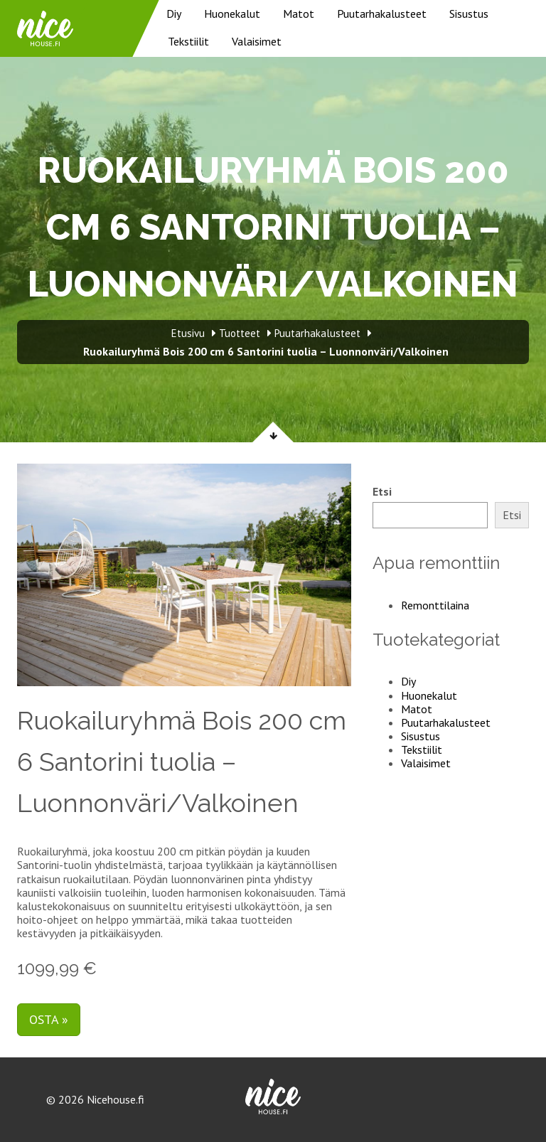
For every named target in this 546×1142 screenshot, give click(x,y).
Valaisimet (257, 41)
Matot (298, 13)
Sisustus (468, 13)
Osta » (48, 1019)
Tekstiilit (188, 41)
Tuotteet (239, 333)
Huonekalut (232, 13)
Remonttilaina (435, 605)
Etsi (382, 491)
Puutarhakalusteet (382, 13)
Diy (173, 13)
